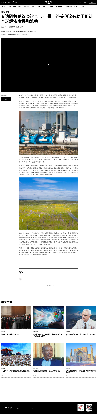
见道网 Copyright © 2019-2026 (23, 408)
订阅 (92, 2)
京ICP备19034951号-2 (36, 408)
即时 (44, 6)
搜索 (14, 2)
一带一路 (3, 6)
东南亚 (14, 6)
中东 (10, 6)
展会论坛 (76, 6)
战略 (38, 6)
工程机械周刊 (69, 6)
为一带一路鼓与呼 (5, 2)
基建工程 (26, 6)
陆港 (33, 6)
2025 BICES (59, 6)
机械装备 (50, 6)
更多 (83, 6)
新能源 (19, 6)
